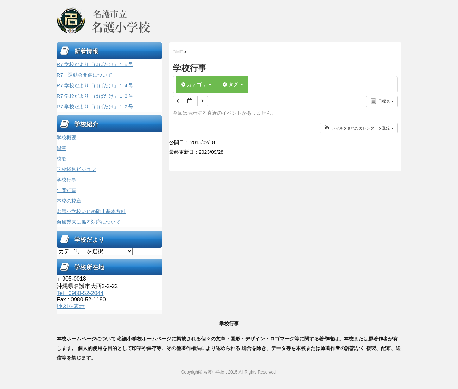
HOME (176, 52)
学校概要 (66, 137)
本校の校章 (69, 201)
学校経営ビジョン (76, 169)
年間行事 (66, 190)
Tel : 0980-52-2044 (80, 293)
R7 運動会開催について (84, 75)
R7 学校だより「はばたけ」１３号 (95, 96)
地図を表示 (71, 306)
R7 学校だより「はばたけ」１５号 (95, 64)
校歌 (61, 158)
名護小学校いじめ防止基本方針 (91, 211)
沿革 (61, 148)
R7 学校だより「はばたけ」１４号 (95, 85)
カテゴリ (196, 84)
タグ (233, 84)
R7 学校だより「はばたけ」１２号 (95, 106)
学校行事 (66, 180)
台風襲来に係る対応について (89, 222)
